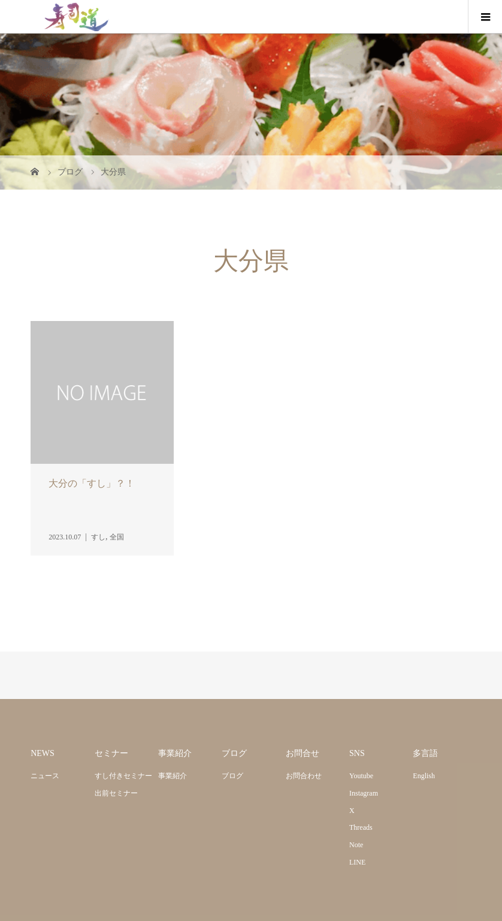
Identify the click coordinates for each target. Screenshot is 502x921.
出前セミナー (116, 793)
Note (356, 845)
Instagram (363, 793)
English (424, 776)
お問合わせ (304, 776)
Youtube (361, 776)
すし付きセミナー (123, 776)
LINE (357, 862)
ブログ (232, 776)
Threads (361, 827)
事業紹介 (172, 776)
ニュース (45, 776)
